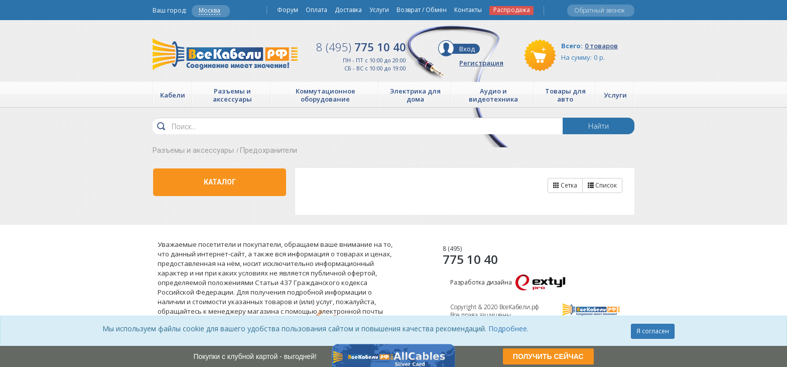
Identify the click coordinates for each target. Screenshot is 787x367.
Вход (467, 48)
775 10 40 (361, 47)
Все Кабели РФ (225, 54)
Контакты (468, 10)
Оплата (316, 10)
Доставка (348, 10)
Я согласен (652, 331)
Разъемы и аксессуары (193, 150)
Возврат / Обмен (422, 10)
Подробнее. (508, 328)
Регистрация (481, 62)
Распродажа (511, 10)
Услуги (379, 10)
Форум (287, 10)
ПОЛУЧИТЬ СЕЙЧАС (548, 356)
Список (602, 185)
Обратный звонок (599, 10)
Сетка (565, 185)
